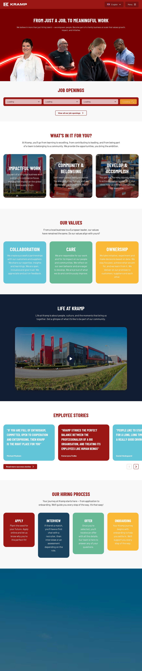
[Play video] (71, 358)
